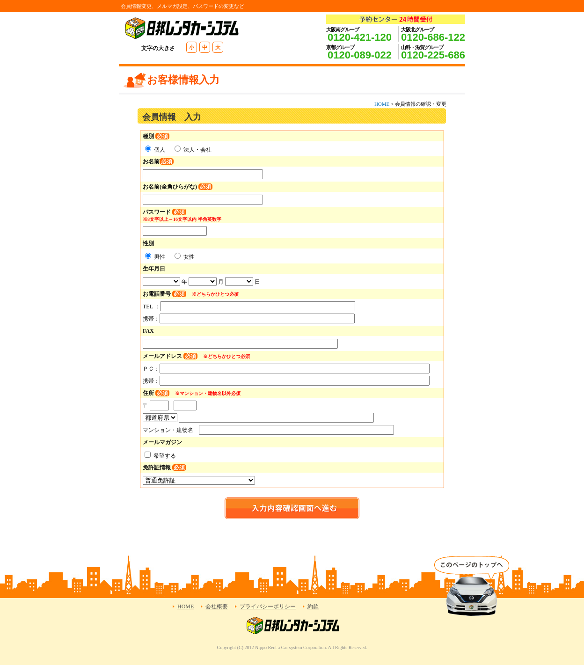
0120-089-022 (360, 55)
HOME (381, 104)
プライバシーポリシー (268, 606)
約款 (313, 606)
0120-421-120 (360, 37)
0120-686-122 (433, 37)
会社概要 (216, 606)
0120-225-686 (433, 55)
